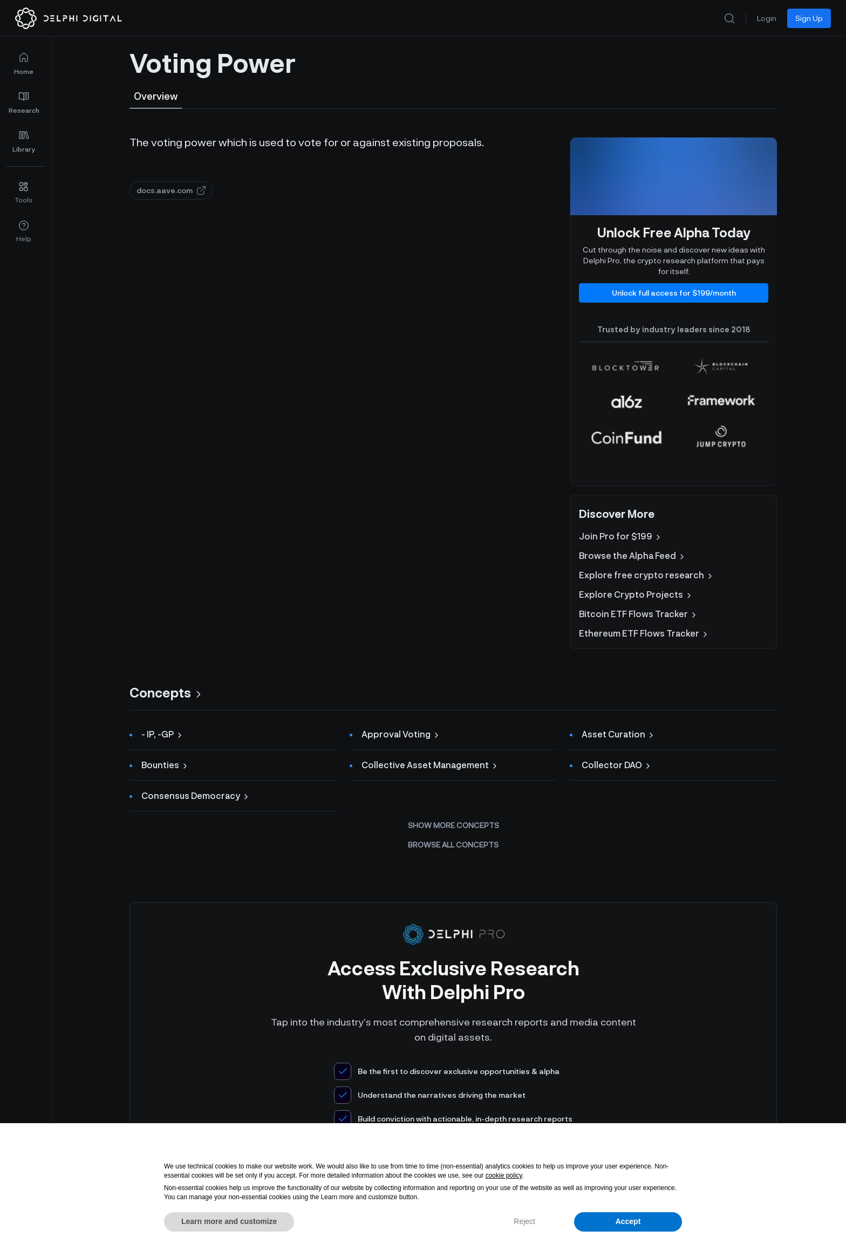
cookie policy (504, 1175)
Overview (156, 96)
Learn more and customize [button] (229, 1221)
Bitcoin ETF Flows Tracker (638, 614)
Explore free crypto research (646, 575)
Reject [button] (524, 1221)
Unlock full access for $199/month (674, 292)
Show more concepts (453, 825)
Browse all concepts (453, 844)
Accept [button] (628, 1221)
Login (766, 18)
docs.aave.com (171, 190)
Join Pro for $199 (621, 536)
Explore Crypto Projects (636, 594)
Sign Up (809, 18)
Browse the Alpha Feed (632, 555)
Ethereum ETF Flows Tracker (644, 633)
